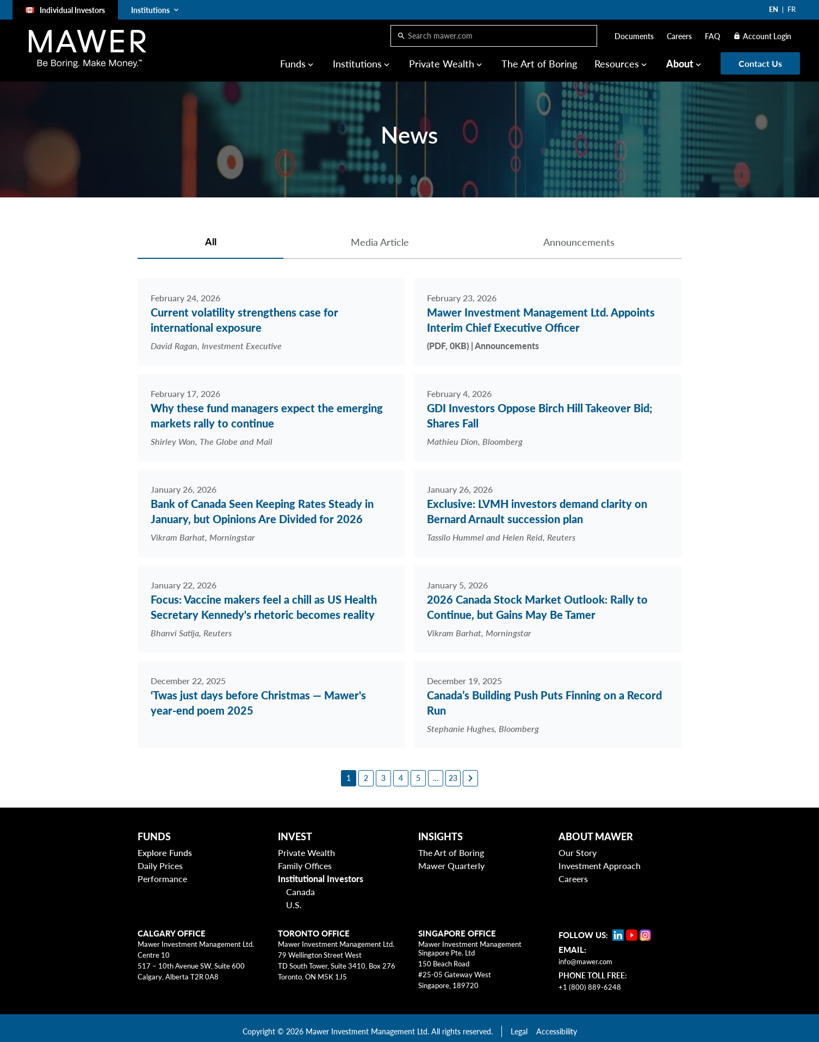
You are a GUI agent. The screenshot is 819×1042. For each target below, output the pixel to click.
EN (773, 9)
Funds (293, 64)
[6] (435, 772)
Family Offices (305, 859)
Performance (162, 872)
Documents (634, 36)
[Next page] (470, 772)
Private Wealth (441, 64)
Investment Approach (600, 859)
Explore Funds (165, 846)
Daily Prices (160, 859)
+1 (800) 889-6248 (590, 981)
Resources (616, 64)
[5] (418, 772)
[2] (366, 772)
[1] (348, 772)
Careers (679, 36)
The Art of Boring (539, 64)
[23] (453, 772)
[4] (400, 772)
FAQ (712, 36)
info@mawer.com (585, 955)
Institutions (357, 64)
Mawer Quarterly (451, 859)
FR (791, 9)
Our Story (578, 846)
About (679, 64)
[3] (383, 772)
